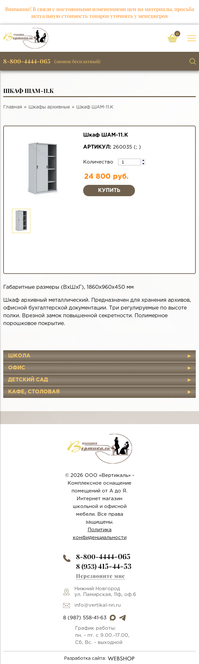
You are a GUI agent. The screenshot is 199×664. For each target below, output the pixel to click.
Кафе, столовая (34, 391)
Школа (19, 356)
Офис (16, 368)
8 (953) (103, 566)
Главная (12, 107)
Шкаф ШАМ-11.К (94, 107)
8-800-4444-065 (26, 61)
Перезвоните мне (100, 575)
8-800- (103, 556)
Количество (99, 162)
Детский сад (28, 379)
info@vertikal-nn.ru (97, 605)
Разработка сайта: (99, 658)
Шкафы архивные (49, 107)
